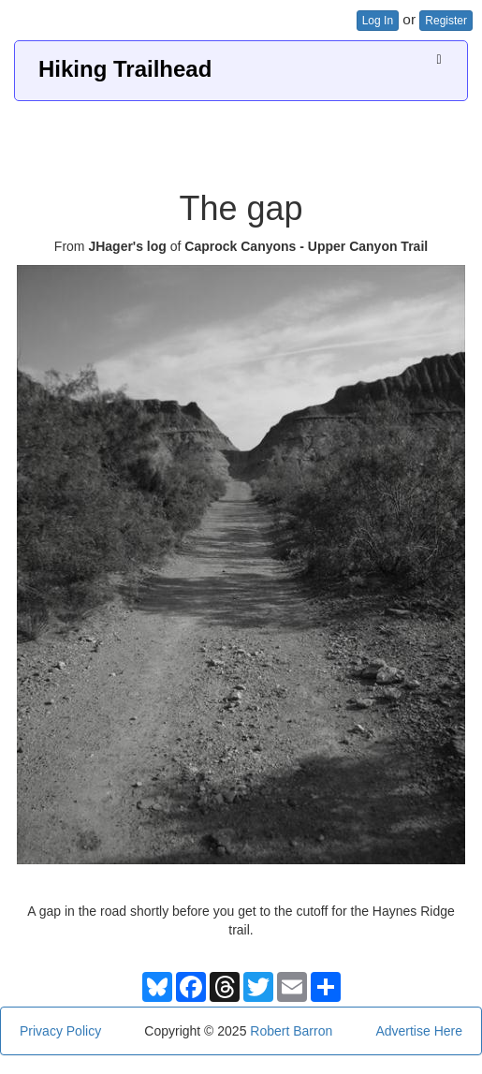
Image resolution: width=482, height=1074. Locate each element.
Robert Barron (291, 1030)
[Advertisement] (241, 138)
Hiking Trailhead (125, 68)
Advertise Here (418, 1030)
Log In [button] (377, 20)
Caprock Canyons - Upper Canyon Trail (306, 246)
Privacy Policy (60, 1030)
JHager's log (127, 246)
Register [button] (446, 20)
